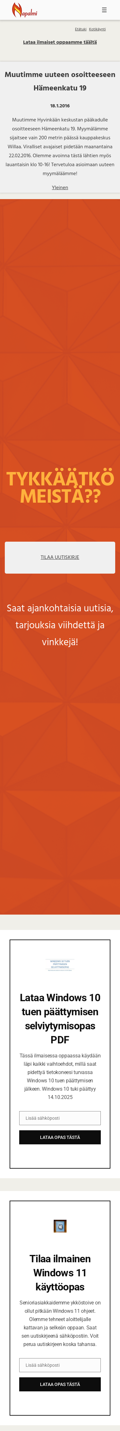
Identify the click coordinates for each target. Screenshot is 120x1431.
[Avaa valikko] (104, 10)
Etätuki (81, 29)
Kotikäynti (97, 29)
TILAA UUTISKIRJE (60, 557)
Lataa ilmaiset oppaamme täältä (60, 42)
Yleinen (60, 188)
